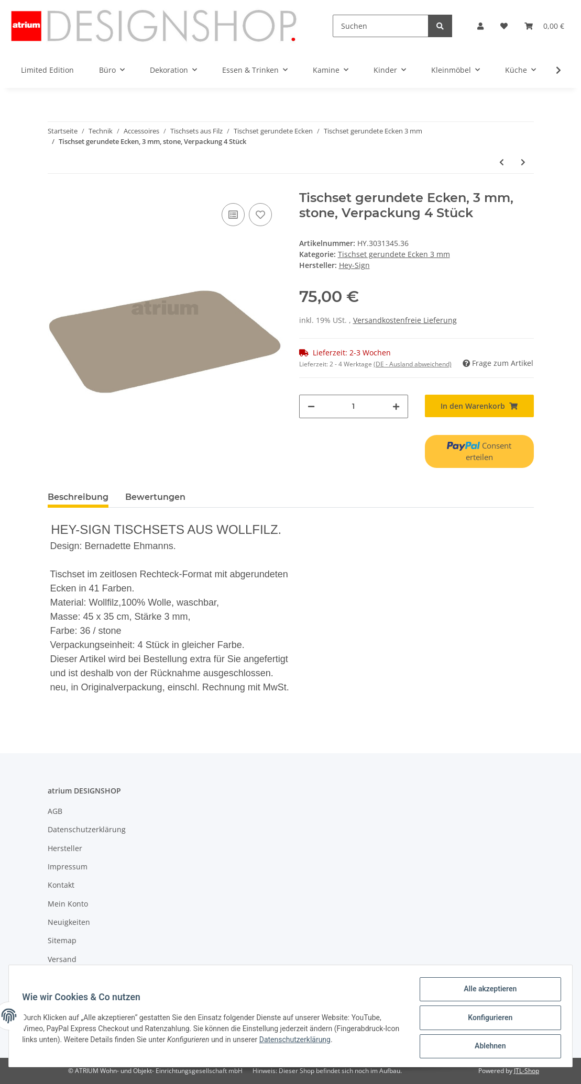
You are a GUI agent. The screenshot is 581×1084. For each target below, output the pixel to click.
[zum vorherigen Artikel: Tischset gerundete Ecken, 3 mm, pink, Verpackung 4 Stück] (501, 162)
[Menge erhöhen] (396, 406)
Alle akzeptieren (486, 992)
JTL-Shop (526, 1070)
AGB (55, 811)
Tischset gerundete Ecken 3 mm (394, 254)
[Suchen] (381, 26)
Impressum (67, 866)
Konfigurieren (486, 1019)
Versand (62, 959)
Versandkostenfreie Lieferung (405, 320)
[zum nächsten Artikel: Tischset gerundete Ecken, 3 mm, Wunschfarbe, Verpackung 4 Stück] (523, 162)
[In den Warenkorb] (479, 406)
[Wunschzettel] (504, 26)
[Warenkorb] (544, 26)
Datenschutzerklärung (87, 829)
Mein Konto (68, 904)
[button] (480, 26)
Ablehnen (486, 1047)
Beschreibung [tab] (78, 497)
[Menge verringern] (311, 406)
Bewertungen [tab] (155, 497)
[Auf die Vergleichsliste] (233, 214)
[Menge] (353, 406)
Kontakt (61, 885)
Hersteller (65, 848)
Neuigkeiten (69, 922)
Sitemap (62, 940)
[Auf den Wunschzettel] (260, 214)
